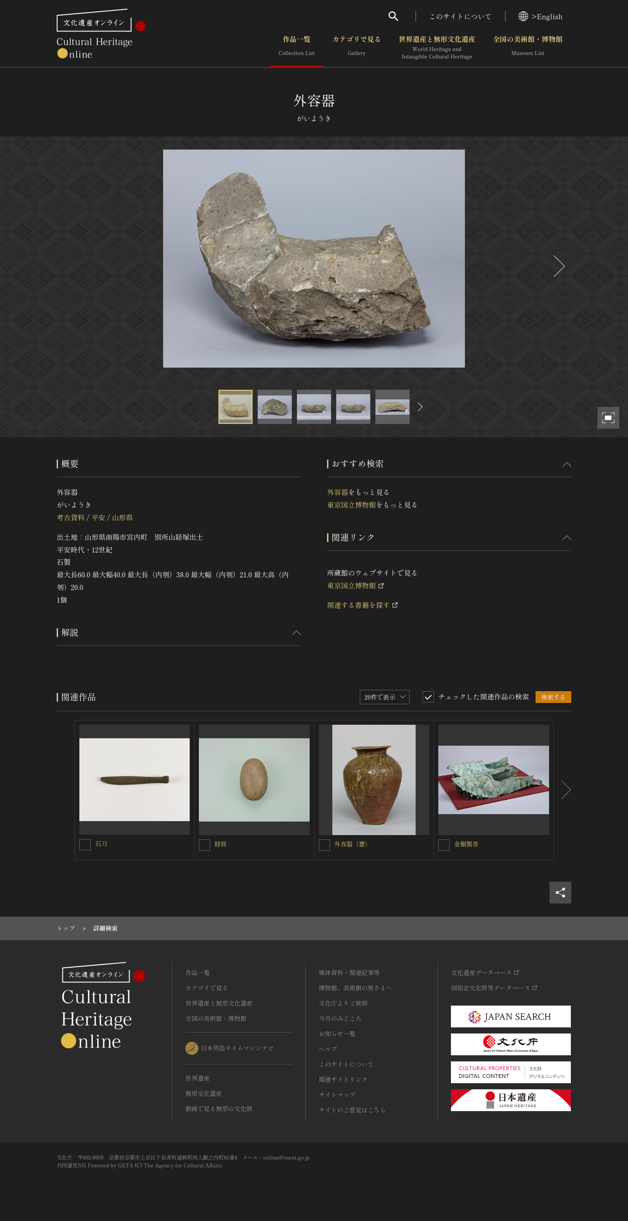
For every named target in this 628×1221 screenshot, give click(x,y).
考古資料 (71, 517)
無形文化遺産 (203, 1093)
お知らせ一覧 (337, 1033)
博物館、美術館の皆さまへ (355, 987)
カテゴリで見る (356, 47)
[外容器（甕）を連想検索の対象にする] (324, 845)
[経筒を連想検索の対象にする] (204, 845)
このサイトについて (460, 16)
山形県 (122, 517)
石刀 (101, 843)
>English (541, 16)
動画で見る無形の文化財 (219, 1108)
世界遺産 (197, 1078)
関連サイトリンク (343, 1079)
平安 (98, 517)
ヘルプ (328, 1048)
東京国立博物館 (351, 504)
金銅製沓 (466, 843)
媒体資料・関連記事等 (349, 972)
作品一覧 (297, 47)
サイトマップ (337, 1094)
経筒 (221, 843)
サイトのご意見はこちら (352, 1109)
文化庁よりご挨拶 (343, 1003)
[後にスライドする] (558, 266)
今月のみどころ (340, 1018)
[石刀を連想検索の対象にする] (85, 844)
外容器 (337, 492)
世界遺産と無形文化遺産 (437, 47)
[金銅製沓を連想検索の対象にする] (444, 845)
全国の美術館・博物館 (528, 47)
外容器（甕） (352, 843)
